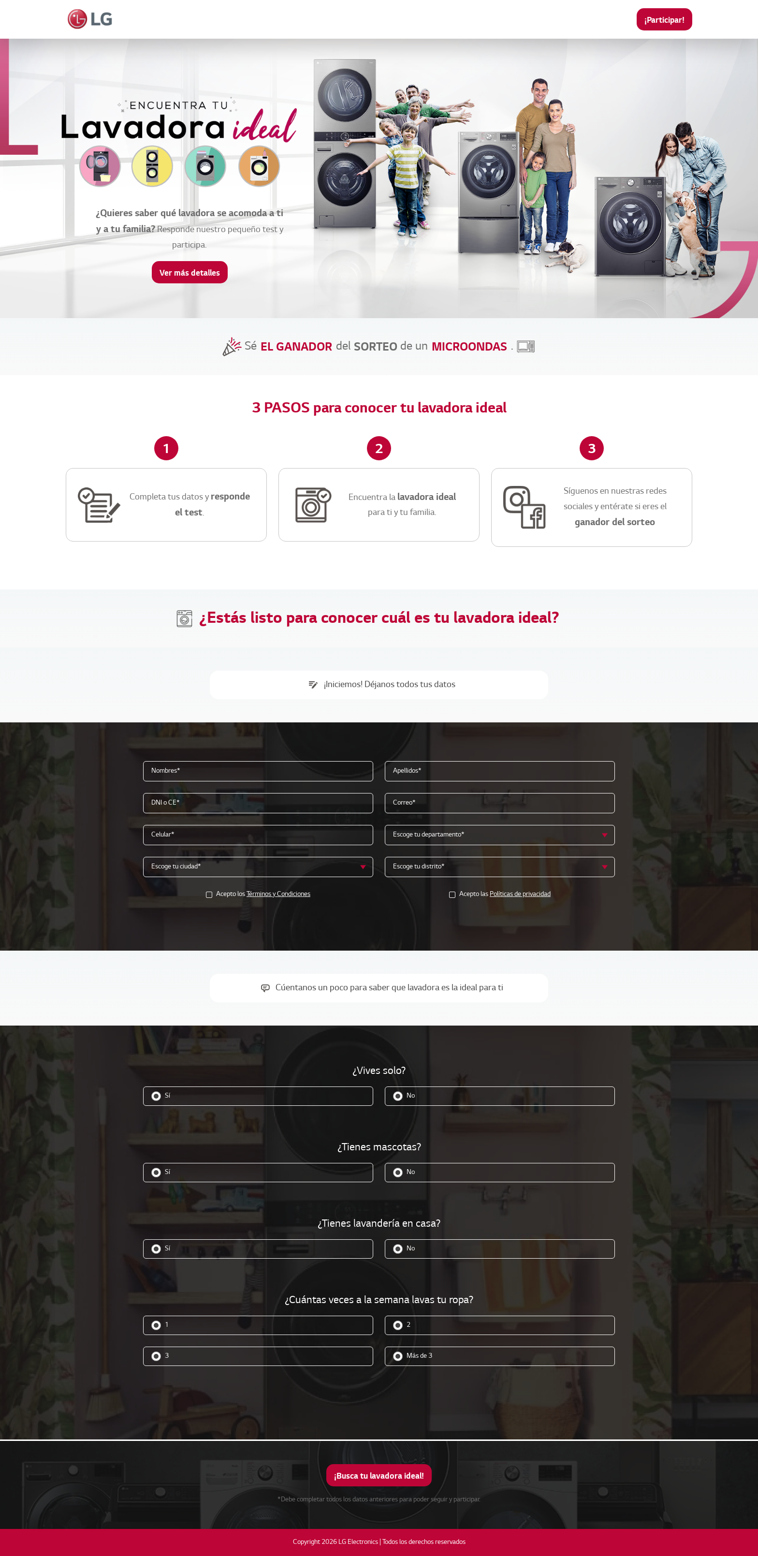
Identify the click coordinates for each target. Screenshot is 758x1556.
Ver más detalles (190, 273)
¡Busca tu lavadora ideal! (379, 1476)
